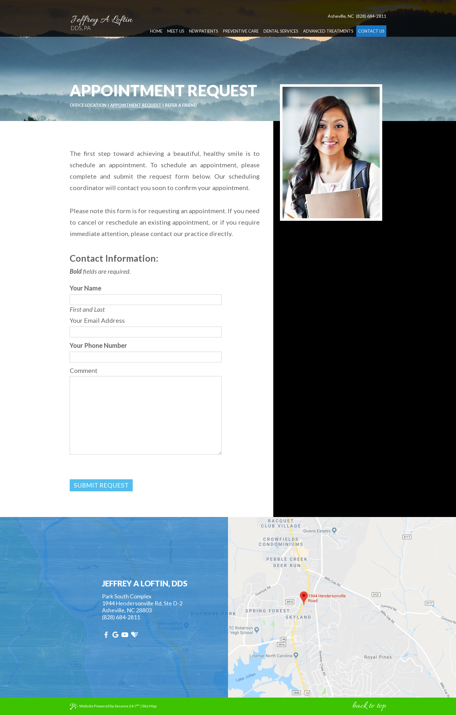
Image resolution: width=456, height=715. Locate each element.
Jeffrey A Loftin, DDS (144, 583)
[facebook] (106, 634)
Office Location (88, 105)
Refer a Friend (181, 105)
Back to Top (369, 706)
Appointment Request (135, 105)
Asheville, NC (341, 4)
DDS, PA (106, 13)
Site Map (149, 706)
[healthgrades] (135, 634)
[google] (116, 634)
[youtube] (125, 634)
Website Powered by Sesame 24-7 (109, 706)
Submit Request (101, 485)
